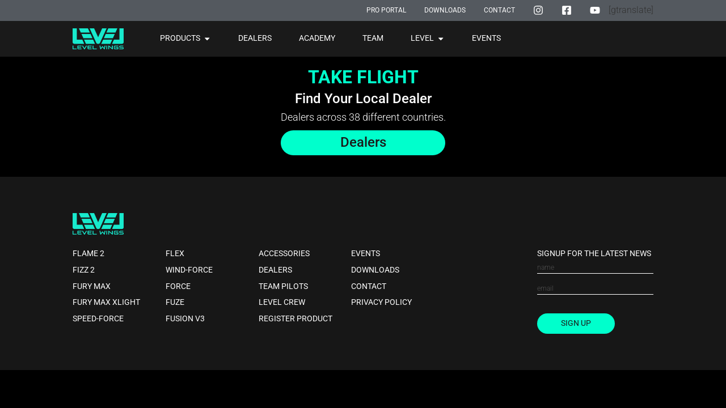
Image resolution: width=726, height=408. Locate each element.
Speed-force (98, 319)
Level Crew (282, 303)
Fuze (175, 303)
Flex (175, 253)
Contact (368, 286)
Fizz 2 (84, 270)
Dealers (275, 270)
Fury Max (92, 286)
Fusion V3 (185, 319)
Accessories (284, 253)
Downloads (375, 270)
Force (178, 286)
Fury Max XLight (106, 303)
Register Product (295, 319)
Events (365, 253)
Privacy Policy (381, 303)
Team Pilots (283, 286)
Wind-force (189, 270)
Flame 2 (88, 253)
